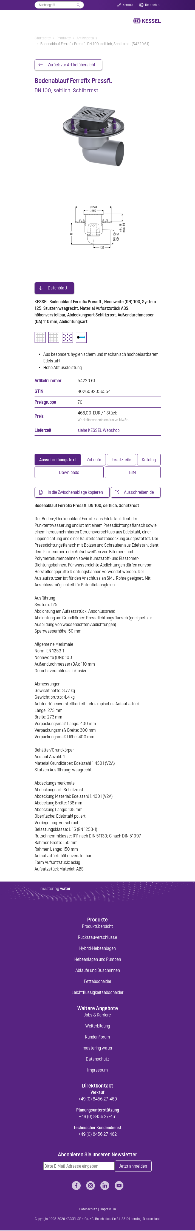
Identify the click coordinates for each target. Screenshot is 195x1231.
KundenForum (97, 1037)
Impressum (97, 1070)
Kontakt (128, 5)
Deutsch (151, 5)
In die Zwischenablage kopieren (75, 492)
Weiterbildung (97, 1026)
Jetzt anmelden (133, 1166)
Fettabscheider (97, 981)
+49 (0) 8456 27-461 (98, 1117)
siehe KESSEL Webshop (99, 430)
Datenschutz (97, 1059)
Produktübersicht (97, 926)
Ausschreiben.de (139, 492)
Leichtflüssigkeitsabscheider (97, 992)
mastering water (97, 1048)
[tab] (58, 460)
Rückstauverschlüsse (97, 937)
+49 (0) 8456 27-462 (97, 1134)
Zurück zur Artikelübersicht (71, 65)
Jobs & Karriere (97, 1015)
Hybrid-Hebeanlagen (97, 948)
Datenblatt (57, 288)
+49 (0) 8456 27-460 (97, 1099)
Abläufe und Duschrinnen (97, 970)
